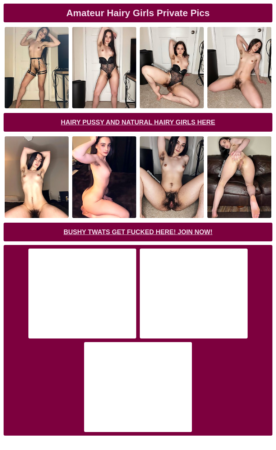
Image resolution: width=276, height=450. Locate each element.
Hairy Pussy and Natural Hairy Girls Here (138, 122)
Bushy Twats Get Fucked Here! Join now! (138, 232)
